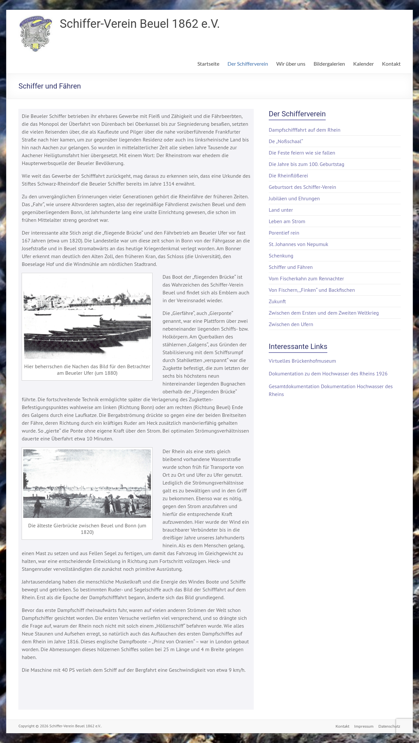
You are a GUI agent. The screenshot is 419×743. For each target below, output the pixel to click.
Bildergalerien (329, 63)
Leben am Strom (287, 221)
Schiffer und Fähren (291, 267)
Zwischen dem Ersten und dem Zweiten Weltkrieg (324, 312)
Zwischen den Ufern (291, 324)
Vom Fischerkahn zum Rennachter (306, 278)
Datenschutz (390, 725)
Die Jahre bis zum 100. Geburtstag (306, 164)
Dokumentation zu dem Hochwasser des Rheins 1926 (328, 373)
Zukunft (277, 301)
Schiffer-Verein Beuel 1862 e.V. (140, 24)
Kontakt (391, 63)
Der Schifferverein (248, 63)
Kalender (363, 63)
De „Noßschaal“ (286, 141)
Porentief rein (284, 232)
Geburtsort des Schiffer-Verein (302, 187)
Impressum (363, 725)
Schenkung (281, 255)
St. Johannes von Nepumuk (298, 244)
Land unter (281, 209)
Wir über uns (290, 63)
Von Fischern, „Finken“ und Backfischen (312, 290)
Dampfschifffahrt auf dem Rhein (304, 129)
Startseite (208, 63)
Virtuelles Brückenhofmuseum (302, 360)
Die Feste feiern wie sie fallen (302, 152)
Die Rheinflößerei (288, 175)
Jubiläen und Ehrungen (294, 198)
